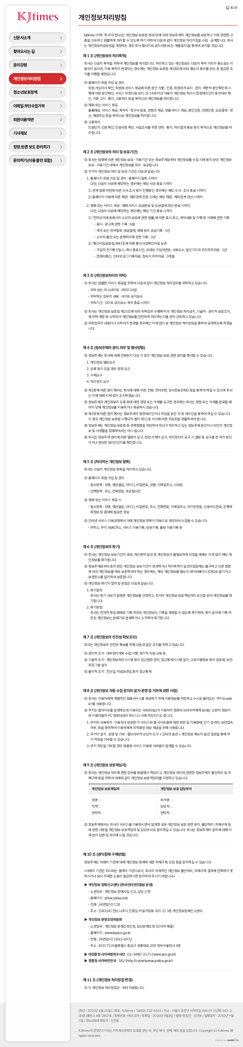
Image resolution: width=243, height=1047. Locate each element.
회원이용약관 (23, 119)
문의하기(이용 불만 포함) (32, 160)
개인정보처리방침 (26, 78)
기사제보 (20, 133)
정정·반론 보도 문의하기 (31, 146)
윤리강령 (20, 64)
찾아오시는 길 (24, 51)
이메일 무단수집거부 (29, 105)
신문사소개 (21, 37)
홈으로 (233, 7)
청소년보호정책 (25, 92)
